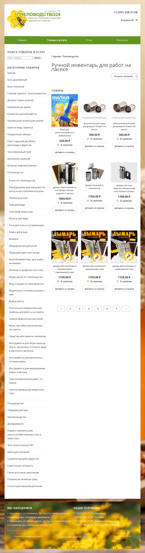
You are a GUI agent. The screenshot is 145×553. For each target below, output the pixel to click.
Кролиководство (16, 416)
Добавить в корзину (64, 152)
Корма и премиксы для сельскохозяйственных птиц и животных (24, 434)
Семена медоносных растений (26, 318)
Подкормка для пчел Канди (24, 252)
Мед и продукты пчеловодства (26, 283)
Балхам (11, 72)
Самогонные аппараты (20, 465)
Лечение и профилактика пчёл (26, 270)
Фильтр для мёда (18, 218)
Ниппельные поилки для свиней (25, 120)
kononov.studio (72, 541)
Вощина (13, 238)
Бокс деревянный (17, 79)
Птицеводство (15, 403)
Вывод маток (16, 301)
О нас (89, 40)
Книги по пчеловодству (22, 180)
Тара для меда (17, 204)
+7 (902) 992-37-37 (83, 513)
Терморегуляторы (17, 410)
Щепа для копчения (18, 451)
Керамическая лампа (19, 107)
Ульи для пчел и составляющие (26, 225)
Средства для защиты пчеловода (27, 336)
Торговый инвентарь (21, 211)
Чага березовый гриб (19, 151)
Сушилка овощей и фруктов (23, 458)
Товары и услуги (57, 40)
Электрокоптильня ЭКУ (20, 445)
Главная (21, 40)
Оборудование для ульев (23, 245)
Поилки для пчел (18, 197)
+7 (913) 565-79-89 (83, 521)
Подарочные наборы (19, 134)
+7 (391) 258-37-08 (125, 12)
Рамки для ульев (18, 232)
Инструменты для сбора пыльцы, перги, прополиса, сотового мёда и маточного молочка (27, 346)
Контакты (122, 40)
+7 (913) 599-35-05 (83, 524)
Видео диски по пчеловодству (26, 276)
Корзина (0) (127, 20)
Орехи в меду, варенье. (20, 127)
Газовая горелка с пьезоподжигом (26, 93)
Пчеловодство (15, 172)
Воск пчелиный (15, 86)
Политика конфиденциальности (28, 536)
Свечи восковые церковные (23, 472)
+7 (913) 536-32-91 (83, 517)
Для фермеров (15, 423)
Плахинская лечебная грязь (22, 479)
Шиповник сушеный (18, 158)
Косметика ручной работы (22, 113)
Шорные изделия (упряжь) (22, 165)
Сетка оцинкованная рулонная (24, 486)
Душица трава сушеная (20, 100)
